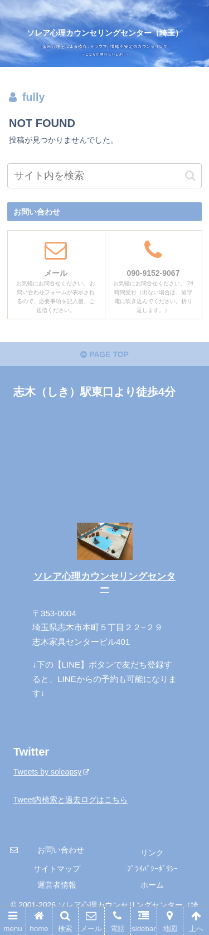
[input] (104, 175)
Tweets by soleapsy (51, 771)
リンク (152, 852)
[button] (190, 175)
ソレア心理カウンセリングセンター (104, 582)
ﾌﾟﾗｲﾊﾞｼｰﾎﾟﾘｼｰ (152, 868)
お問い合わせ (60, 850)
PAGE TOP (104, 354)
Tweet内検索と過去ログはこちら (70, 800)
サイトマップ (56, 868)
